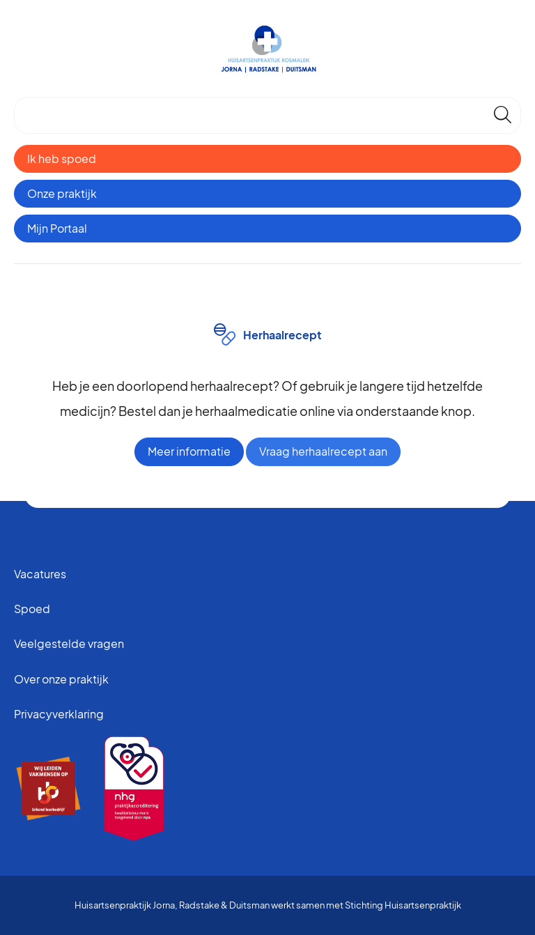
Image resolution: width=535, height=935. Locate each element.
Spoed (32, 608)
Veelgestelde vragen (69, 643)
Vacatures (40, 573)
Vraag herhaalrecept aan (323, 451)
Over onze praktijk (61, 679)
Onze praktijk (62, 193)
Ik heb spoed (61, 158)
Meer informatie (189, 451)
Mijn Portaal (57, 228)
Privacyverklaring (59, 713)
